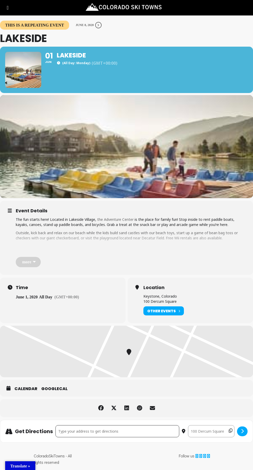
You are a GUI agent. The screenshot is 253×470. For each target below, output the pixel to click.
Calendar (25, 388)
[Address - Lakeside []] (117, 431)
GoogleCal (54, 388)
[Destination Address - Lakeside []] (211, 431)
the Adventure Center (115, 219)
